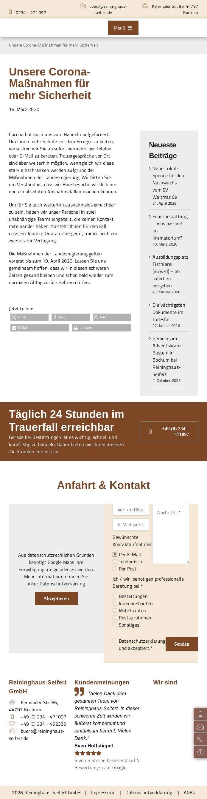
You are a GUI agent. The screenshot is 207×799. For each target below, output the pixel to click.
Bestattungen (133, 596)
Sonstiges (129, 624)
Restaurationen (135, 617)
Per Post (127, 568)
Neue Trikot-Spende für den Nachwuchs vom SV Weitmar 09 (168, 182)
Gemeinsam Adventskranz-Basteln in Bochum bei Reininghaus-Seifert (167, 356)
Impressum (102, 792)
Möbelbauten (132, 610)
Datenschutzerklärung (142, 640)
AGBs (189, 792)
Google (119, 767)
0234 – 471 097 (27, 12)
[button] (29, 317)
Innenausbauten (136, 603)
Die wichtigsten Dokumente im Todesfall (168, 312)
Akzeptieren (56, 598)
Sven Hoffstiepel (93, 745)
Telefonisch (130, 561)
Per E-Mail (130, 554)
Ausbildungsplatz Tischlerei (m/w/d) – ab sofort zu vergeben (170, 271)
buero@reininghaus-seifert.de (103, 9)
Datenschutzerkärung (62, 583)
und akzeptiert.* (142, 644)
